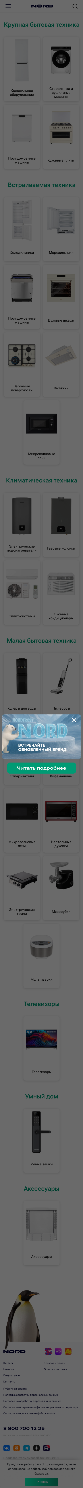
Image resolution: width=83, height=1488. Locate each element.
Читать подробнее (41, 768)
